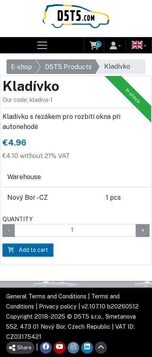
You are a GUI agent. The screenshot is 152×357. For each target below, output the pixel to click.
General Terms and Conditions (46, 296)
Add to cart (28, 250)
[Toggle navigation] (42, 45)
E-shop (21, 67)
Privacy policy (58, 306)
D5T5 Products (68, 67)
